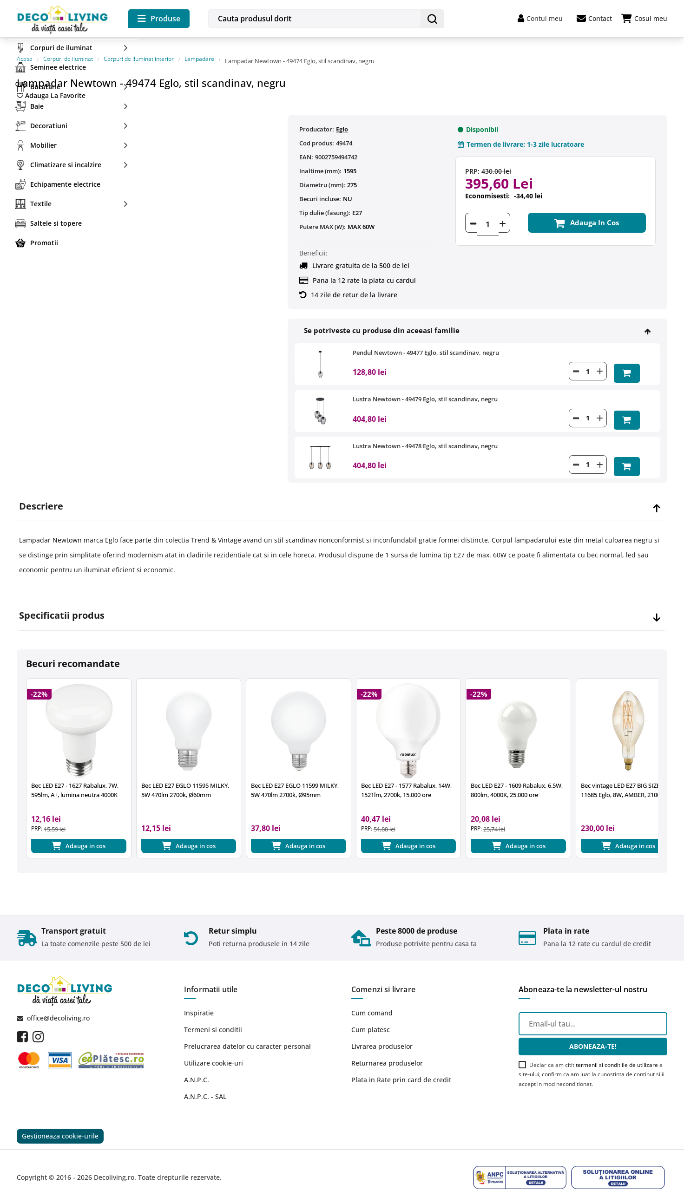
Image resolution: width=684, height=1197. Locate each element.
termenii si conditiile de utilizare (617, 1053)
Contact (594, 18)
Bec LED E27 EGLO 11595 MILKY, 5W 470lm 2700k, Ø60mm (185, 775)
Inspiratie (199, 1001)
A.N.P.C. (196, 1068)
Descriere (41, 491)
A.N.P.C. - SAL (205, 1084)
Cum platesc (370, 1018)
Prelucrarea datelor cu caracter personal (247, 1034)
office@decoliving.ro (58, 1006)
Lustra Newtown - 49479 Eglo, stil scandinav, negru (425, 388)
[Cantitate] (488, 215)
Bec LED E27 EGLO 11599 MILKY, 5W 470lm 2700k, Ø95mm (295, 775)
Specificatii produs (62, 600)
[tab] (342, 491)
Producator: (316, 120)
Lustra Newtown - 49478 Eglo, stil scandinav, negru (425, 432)
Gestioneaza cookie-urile (60, 1126)
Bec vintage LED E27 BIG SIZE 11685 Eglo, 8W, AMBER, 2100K (622, 775)
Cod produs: (316, 134)
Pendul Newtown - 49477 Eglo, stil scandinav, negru (426, 343)
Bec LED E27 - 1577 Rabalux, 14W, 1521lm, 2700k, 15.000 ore (406, 775)
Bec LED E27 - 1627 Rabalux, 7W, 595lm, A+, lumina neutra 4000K (74, 775)
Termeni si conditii (213, 1018)
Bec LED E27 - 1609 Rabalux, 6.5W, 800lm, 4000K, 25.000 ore (517, 775)
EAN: (306, 148)
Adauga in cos (582, 215)
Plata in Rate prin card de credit (401, 1068)
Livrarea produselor (382, 1034)
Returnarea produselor (387, 1051)
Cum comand (372, 1001)
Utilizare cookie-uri (213, 1051)
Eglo (342, 120)
